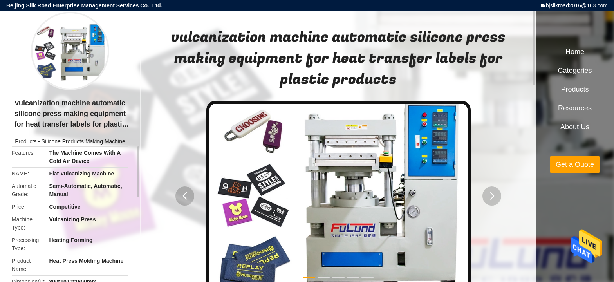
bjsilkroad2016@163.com (577, 5)
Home (574, 52)
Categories (575, 70)
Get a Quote (575, 164)
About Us (574, 127)
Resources (575, 108)
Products (25, 141)
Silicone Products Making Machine (83, 141)
